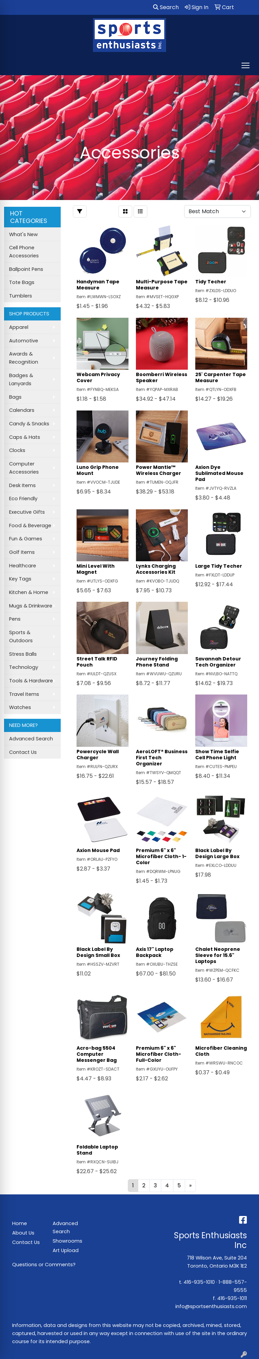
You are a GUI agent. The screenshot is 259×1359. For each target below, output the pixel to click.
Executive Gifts (27, 512)
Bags (15, 397)
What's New (23, 234)
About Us (23, 1232)
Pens (15, 619)
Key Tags (20, 578)
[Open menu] (245, 65)
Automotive (23, 340)
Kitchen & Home (28, 592)
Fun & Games (25, 538)
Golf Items (22, 552)
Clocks (17, 450)
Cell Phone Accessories (24, 251)
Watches (20, 707)
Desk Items (22, 485)
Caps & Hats (24, 437)
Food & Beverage (30, 525)
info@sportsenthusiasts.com (211, 1306)
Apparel (18, 327)
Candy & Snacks (29, 423)
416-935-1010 (199, 1282)
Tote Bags (21, 282)
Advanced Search (31, 738)
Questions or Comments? (44, 1264)
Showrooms (67, 1241)
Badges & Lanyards (21, 379)
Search (166, 7)
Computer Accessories (24, 467)
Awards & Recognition (23, 357)
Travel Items (24, 694)
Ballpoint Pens (26, 269)
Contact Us (23, 752)
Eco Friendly (23, 498)
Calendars (21, 410)
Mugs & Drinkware (30, 605)
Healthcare (22, 565)
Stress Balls (23, 654)
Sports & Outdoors (21, 636)
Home (19, 1223)
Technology (23, 667)
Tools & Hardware (31, 680)
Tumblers (20, 295)
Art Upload (66, 1250)
